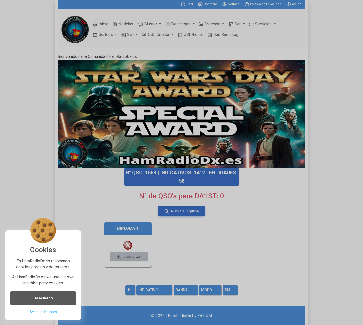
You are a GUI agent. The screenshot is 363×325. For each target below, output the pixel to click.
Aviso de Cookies (43, 312)
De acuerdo (43, 298)
